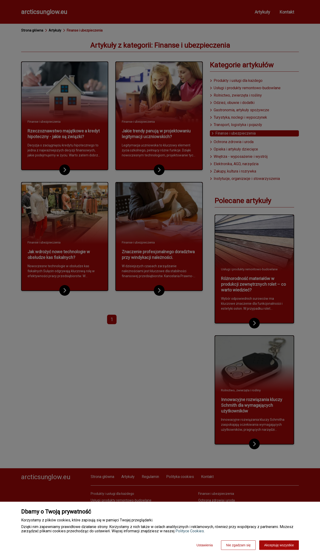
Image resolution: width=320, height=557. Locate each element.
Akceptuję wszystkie (279, 545)
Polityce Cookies (189, 531)
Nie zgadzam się (238, 545)
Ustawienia (205, 545)
